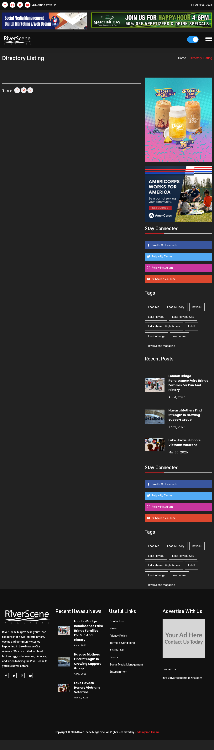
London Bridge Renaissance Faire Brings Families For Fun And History (188, 383)
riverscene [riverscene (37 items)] (179, 336)
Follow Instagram (162, 267)
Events (114, 657)
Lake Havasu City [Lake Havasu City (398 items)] (183, 317)
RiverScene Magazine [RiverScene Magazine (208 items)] (161, 346)
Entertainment (118, 671)
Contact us (117, 621)
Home (182, 58)
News (113, 628)
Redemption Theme (147, 732)
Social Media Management (126, 664)
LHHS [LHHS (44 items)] (191, 326)
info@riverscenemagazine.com (182, 678)
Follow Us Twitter (162, 256)
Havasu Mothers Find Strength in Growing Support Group (185, 415)
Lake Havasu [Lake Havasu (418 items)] (156, 317)
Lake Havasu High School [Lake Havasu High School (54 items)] (164, 326)
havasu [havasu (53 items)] (196, 307)
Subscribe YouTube (163, 279)
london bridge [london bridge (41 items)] (156, 336)
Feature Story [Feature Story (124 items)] (175, 307)
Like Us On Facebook (164, 245)
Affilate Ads (117, 650)
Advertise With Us (44, 5)
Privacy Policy (118, 635)
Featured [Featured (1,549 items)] (153, 307)
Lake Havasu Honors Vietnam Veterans (185, 442)
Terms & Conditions (122, 643)
